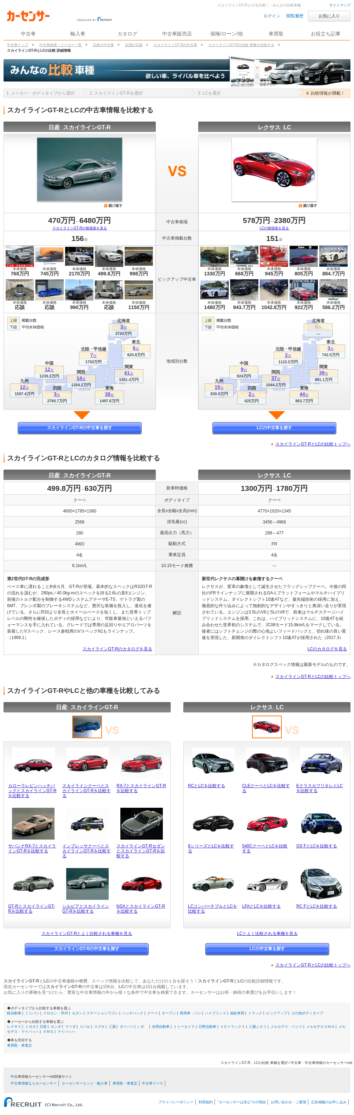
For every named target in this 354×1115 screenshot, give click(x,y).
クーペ (152, 1013)
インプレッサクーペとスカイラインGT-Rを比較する (86, 851)
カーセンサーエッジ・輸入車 (85, 1083)
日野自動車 (207, 1027)
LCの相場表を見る (274, 228)
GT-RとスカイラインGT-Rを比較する (31, 909)
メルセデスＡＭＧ (320, 1027)
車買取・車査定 (19, 1045)
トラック (255, 1013)
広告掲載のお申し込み (329, 1102)
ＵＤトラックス (232, 1027)
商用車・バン (190, 1013)
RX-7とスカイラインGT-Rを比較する (141, 788)
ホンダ (56, 1027)
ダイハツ (127, 1027)
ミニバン (32, 1013)
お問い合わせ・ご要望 (288, 1102)
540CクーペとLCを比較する (264, 848)
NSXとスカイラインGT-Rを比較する (140, 909)
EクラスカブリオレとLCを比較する (319, 788)
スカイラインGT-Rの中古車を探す (80, 427)
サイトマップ (339, 5)
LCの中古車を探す (274, 427)
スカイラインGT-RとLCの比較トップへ (312, 444)
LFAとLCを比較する (261, 906)
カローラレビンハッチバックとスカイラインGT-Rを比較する (32, 790)
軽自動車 (14, 1013)
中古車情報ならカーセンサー (34, 1083)
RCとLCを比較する (206, 785)
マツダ (70, 1027)
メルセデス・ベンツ (286, 1027)
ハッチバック (132, 1013)
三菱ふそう (258, 1027)
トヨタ (30, 1027)
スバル (85, 1027)
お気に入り (329, 15)
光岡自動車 (161, 1027)
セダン (77, 1013)
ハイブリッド (215, 1013)
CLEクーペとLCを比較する (266, 788)
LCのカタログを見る (327, 648)
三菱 (112, 1027)
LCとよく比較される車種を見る (267, 933)
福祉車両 (237, 1013)
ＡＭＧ (48, 1031)
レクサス (14, 1027)
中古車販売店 (177, 34)
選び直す (113, 205)
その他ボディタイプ (307, 1013)
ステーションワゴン (102, 1013)
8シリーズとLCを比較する (211, 848)
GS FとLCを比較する (316, 846)
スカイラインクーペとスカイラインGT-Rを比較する (86, 790)
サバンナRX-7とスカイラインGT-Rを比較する (32, 848)
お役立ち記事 (326, 34)
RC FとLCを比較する (316, 906)
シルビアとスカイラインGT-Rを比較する (85, 909)
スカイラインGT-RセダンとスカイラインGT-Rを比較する (140, 851)
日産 (43, 1027)
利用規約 (206, 1102)
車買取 (276, 34)
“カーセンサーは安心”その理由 (242, 1102)
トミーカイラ (184, 1027)
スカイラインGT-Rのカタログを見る (117, 648)
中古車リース (152, 1083)
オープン (169, 1013)
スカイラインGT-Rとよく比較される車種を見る (86, 933)
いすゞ (142, 1027)
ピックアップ (276, 1013)
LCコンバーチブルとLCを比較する (212, 909)
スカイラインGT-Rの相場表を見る (79, 228)
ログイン (271, 15)
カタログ (127, 34)
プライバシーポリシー (176, 1102)
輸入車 (77, 34)
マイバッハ (66, 1031)
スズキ (99, 1027)
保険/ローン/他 (226, 34)
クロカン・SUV (55, 1013)
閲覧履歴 (294, 15)
